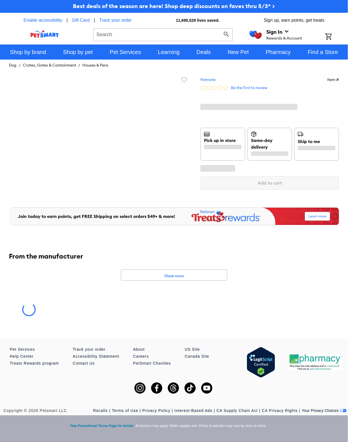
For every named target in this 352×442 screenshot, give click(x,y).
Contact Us (84, 363)
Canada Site (197, 356)
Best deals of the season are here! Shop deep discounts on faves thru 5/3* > (174, 6)
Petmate (208, 79)
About (139, 349)
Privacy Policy (156, 410)
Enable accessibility (42, 20)
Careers (141, 356)
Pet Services (22, 349)
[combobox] (163, 34)
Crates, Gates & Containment (49, 65)
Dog (12, 65)
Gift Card (81, 20)
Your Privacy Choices (324, 410)
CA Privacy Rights (280, 410)
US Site (192, 349)
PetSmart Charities (152, 363)
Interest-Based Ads (193, 410)
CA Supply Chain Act (237, 410)
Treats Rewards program (34, 363)
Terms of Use (125, 410)
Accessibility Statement (96, 356)
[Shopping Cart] (335, 37)
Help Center (22, 356)
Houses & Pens (95, 65)
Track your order (115, 20)
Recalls (100, 410)
